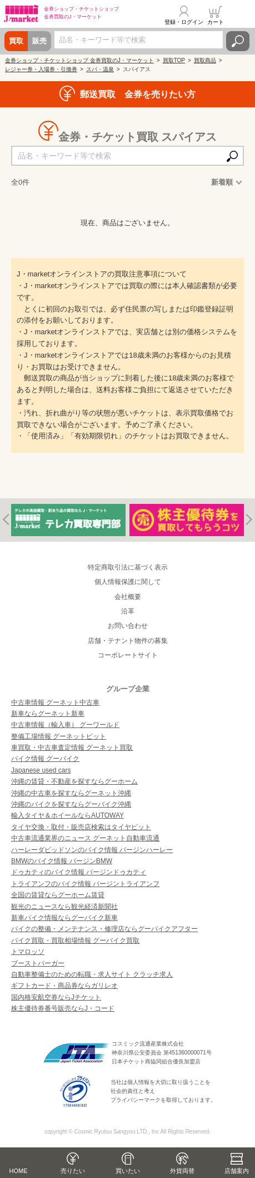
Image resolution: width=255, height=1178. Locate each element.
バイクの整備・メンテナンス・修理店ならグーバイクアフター (104, 929)
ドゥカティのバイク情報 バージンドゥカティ (78, 872)
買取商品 (205, 60)
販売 (39, 41)
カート (215, 22)
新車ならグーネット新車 (47, 713)
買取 (16, 41)
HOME (18, 1170)
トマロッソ (27, 952)
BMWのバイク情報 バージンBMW (61, 861)
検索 (237, 41)
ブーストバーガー (37, 963)
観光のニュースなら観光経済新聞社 (64, 906)
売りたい (73, 1170)
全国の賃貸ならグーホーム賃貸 (57, 895)
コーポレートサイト (128, 655)
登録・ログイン (183, 22)
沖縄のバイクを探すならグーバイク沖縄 (71, 804)
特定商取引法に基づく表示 (128, 567)
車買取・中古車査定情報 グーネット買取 (72, 747)
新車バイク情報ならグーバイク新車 (64, 918)
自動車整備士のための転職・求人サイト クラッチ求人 (92, 974)
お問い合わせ (128, 626)
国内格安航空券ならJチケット (56, 997)
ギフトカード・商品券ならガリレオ (64, 985)
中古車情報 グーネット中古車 (55, 702)
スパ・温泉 (100, 69)
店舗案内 (236, 1170)
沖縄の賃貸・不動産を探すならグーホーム (74, 781)
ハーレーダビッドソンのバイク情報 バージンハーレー (92, 850)
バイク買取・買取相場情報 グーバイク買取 (75, 940)
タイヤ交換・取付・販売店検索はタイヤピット (81, 827)
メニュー (240, 15)
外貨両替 (182, 1170)
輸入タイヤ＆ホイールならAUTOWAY (67, 815)
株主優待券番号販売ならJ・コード (62, 1008)
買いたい (128, 1170)
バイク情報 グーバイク (45, 759)
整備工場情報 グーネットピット (58, 736)
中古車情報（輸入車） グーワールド (65, 725)
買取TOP (174, 60)
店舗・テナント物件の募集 (128, 641)
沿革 (127, 611)
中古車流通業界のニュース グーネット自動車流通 (85, 838)
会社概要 (127, 597)
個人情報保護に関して (127, 582)
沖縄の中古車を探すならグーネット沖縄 (71, 793)
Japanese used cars (41, 770)
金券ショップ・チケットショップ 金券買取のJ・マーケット (79, 60)
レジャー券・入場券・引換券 (41, 69)
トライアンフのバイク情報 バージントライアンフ (85, 884)
